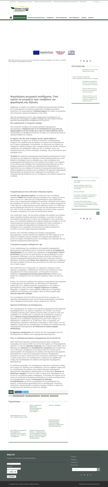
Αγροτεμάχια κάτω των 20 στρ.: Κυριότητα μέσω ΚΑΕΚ (18, 416)
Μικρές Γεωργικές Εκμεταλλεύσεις (43, 1)
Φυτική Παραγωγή (61, 17)
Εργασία (90, 17)
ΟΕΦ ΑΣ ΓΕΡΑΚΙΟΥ (55, 405)
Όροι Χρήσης (74, 465)
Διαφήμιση (73, 459)
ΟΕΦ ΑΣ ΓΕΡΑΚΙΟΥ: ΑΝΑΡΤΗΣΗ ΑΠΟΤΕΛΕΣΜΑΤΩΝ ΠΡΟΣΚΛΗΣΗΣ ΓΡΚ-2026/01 (35, 408)
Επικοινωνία (83, 1)
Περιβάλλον (50, 17)
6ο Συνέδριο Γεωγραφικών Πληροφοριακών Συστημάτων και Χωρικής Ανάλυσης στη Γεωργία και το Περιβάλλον (18, 433)
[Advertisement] (54, 35)
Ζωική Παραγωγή (74, 17)
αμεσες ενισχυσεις (19, 395)
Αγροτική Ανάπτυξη (20, 17)
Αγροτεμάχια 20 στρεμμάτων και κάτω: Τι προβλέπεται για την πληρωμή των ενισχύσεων (90, 83)
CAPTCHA (10, 466)
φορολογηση (54, 395)
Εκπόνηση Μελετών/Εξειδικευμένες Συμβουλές (66, 1)
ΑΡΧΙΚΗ (11, 17)
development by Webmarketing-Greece (89, 484)
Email (9, 463)
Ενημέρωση (18, 60)
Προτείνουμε (12, 1)
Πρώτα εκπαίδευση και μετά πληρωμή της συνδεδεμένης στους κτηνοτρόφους (89, 90)
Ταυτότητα (73, 456)
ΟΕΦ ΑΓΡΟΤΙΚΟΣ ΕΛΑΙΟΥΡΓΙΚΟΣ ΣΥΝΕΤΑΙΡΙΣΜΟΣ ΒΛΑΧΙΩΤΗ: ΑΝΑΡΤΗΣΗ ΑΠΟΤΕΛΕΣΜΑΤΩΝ (56, 423)
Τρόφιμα (83, 17)
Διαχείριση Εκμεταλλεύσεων (36, 17)
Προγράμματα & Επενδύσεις (25, 1)
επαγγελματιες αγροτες (32, 395)
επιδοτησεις (45, 395)
